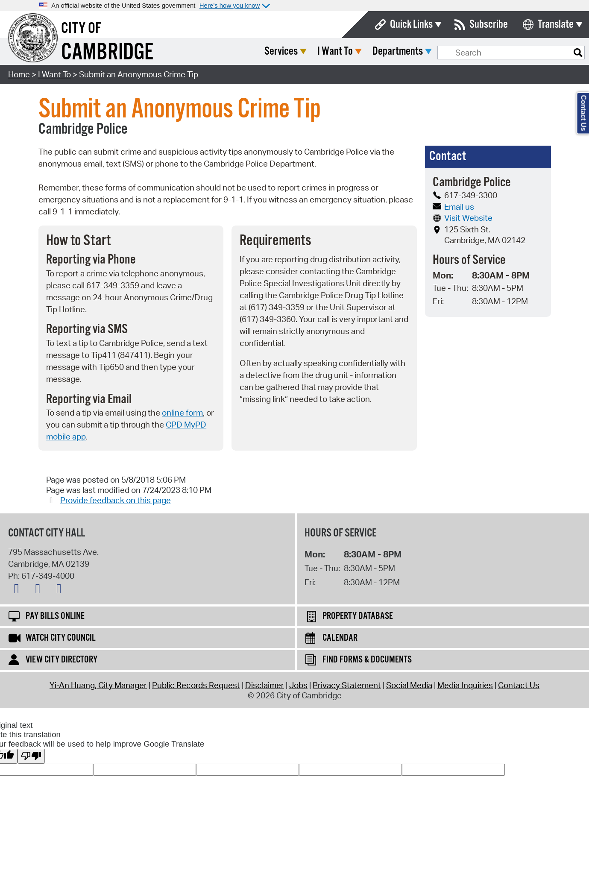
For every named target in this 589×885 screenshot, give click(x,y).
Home (19, 74)
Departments (461, 51)
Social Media (409, 685)
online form (182, 412)
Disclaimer (264, 685)
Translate (556, 25)
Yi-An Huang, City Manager (98, 685)
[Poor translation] (31, 756)
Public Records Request (196, 685)
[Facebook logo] (39, 590)
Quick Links (411, 25)
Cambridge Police (83, 129)
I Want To (398, 51)
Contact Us (518, 685)
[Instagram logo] (61, 590)
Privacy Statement (347, 685)
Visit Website (462, 218)
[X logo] (18, 590)
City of (81, 28)
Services (344, 51)
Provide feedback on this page (115, 500)
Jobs (298, 685)
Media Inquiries (465, 685)
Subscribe (488, 25)
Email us (453, 207)
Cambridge (107, 52)
